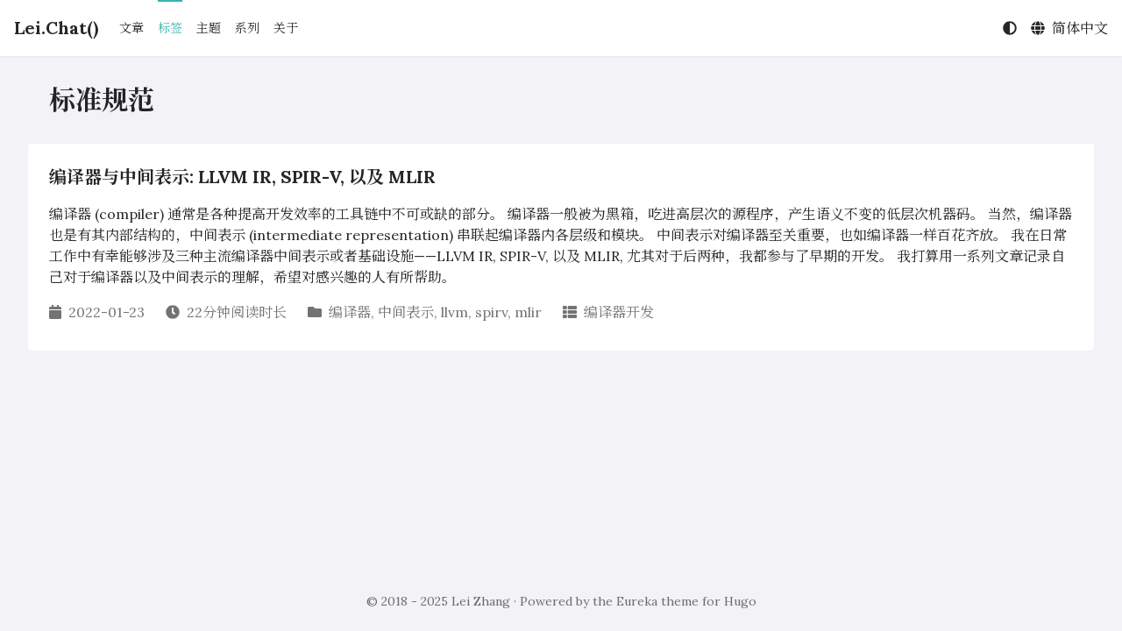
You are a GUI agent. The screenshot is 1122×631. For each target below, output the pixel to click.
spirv (491, 312)
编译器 (350, 312)
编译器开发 (619, 312)
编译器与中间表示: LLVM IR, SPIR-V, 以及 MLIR (242, 177)
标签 (170, 28)
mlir (528, 312)
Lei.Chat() (56, 28)
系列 (247, 28)
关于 (285, 28)
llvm (454, 312)
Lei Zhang (480, 601)
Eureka (636, 601)
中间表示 (406, 312)
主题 (208, 28)
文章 (131, 28)
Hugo (740, 601)
